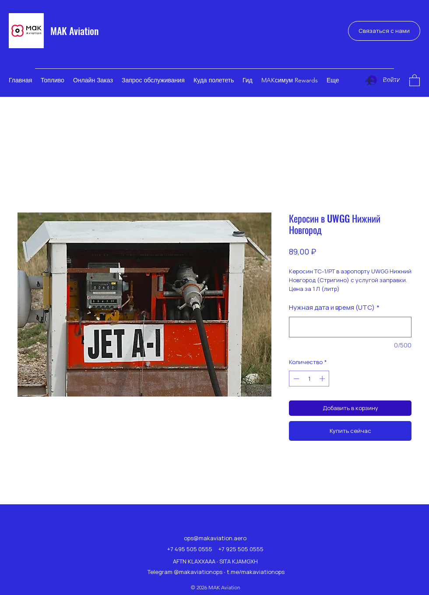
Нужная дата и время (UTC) (334, 307)
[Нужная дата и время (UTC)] (350, 327)
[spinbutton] (309, 378)
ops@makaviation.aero (215, 538)
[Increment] (323, 378)
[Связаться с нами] (384, 31)
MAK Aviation (74, 31)
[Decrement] (295, 378)
